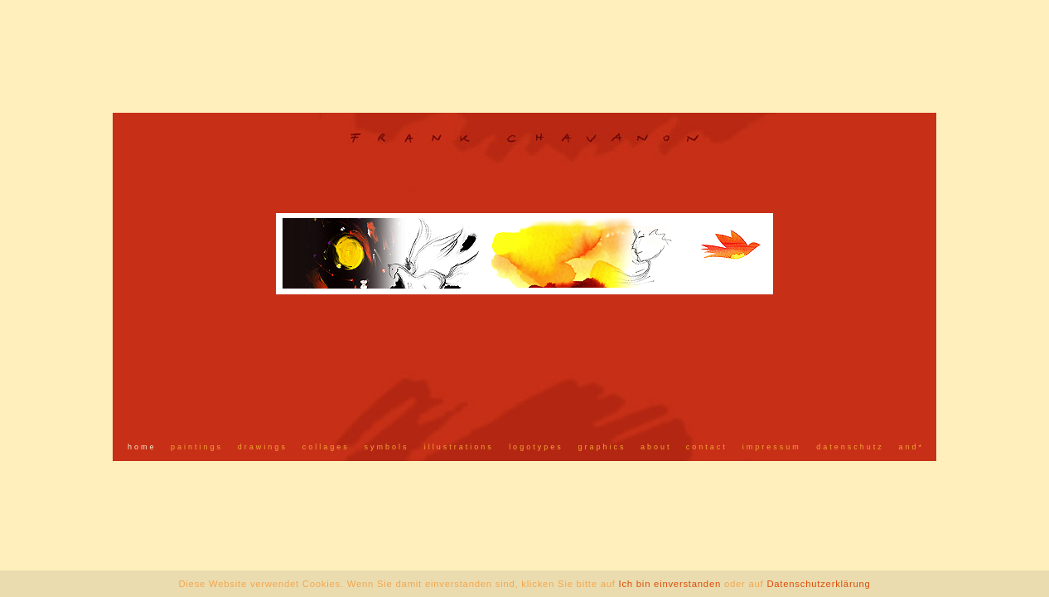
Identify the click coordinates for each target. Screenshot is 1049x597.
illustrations (459, 447)
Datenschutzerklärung (818, 584)
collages (326, 447)
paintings (197, 447)
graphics (602, 447)
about (656, 447)
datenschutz (850, 447)
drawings (263, 447)
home (142, 447)
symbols (386, 447)
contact (707, 447)
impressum (771, 447)
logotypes (536, 447)
